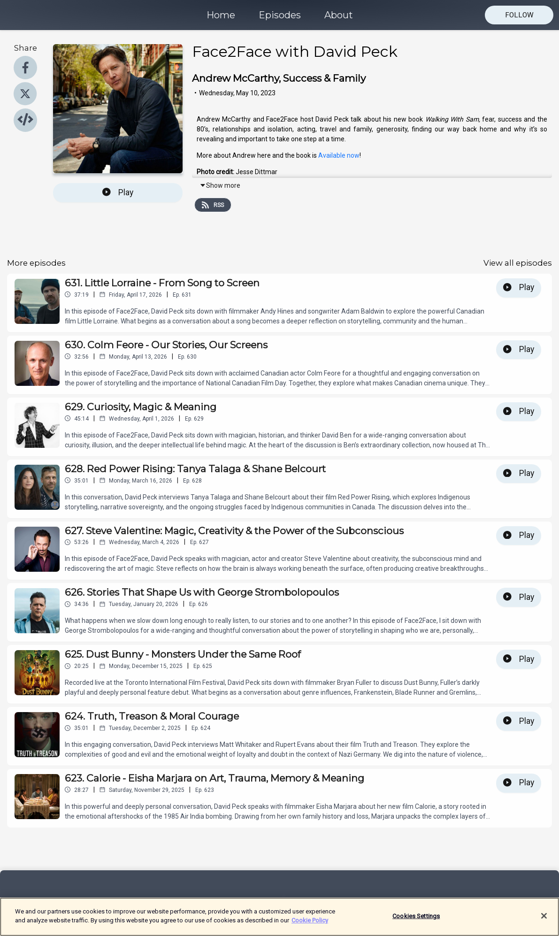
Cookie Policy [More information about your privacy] (309, 924)
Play (117, 192)
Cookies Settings (416, 920)
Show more (219, 185)
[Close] (544, 920)
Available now (339, 155)
